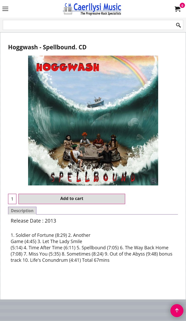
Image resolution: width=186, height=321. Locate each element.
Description (22, 210)
